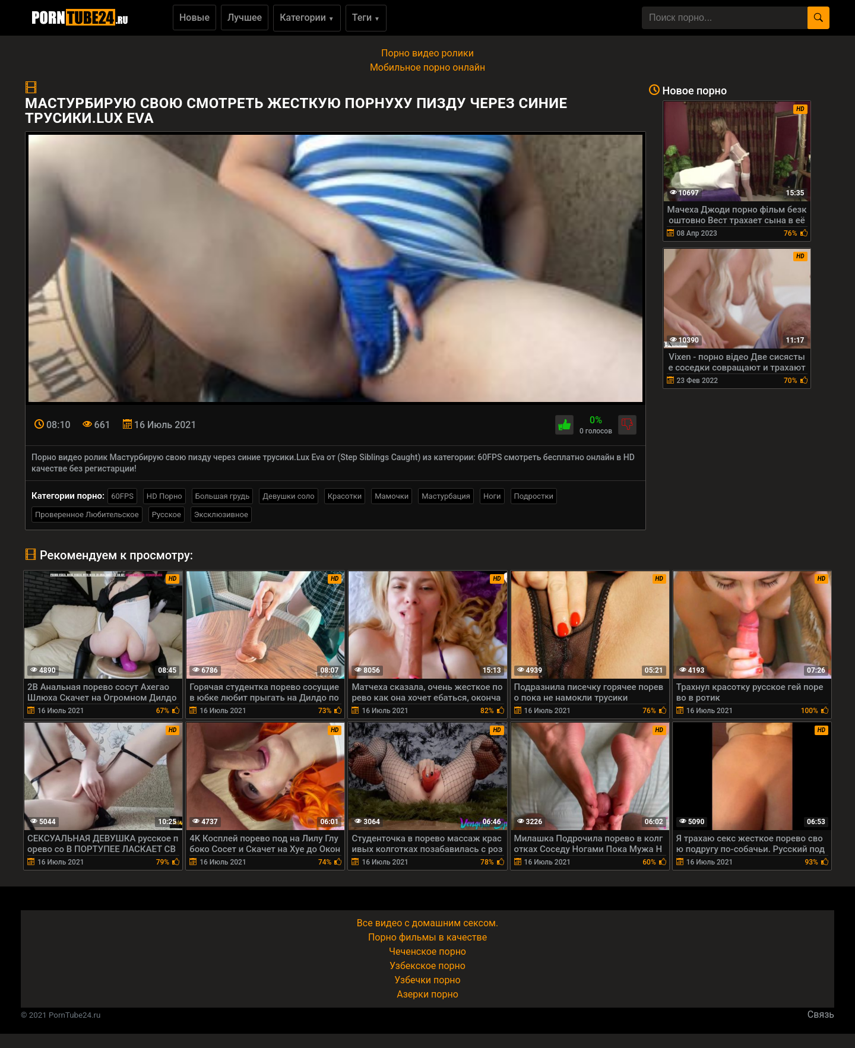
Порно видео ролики (427, 53)
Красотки (345, 496)
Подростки (533, 496)
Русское (166, 514)
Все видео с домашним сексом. (427, 923)
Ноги (492, 496)
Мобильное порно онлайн (427, 67)
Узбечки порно (427, 980)
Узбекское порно (428, 965)
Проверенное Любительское (87, 514)
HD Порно (164, 496)
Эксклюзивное (221, 514)
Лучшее (244, 17)
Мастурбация (446, 496)
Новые (194, 17)
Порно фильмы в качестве (427, 937)
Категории (307, 17)
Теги (366, 17)
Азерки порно (427, 994)
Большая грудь (222, 496)
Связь (821, 1014)
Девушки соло (288, 496)
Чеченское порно (427, 951)
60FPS (122, 496)
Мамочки (391, 496)
